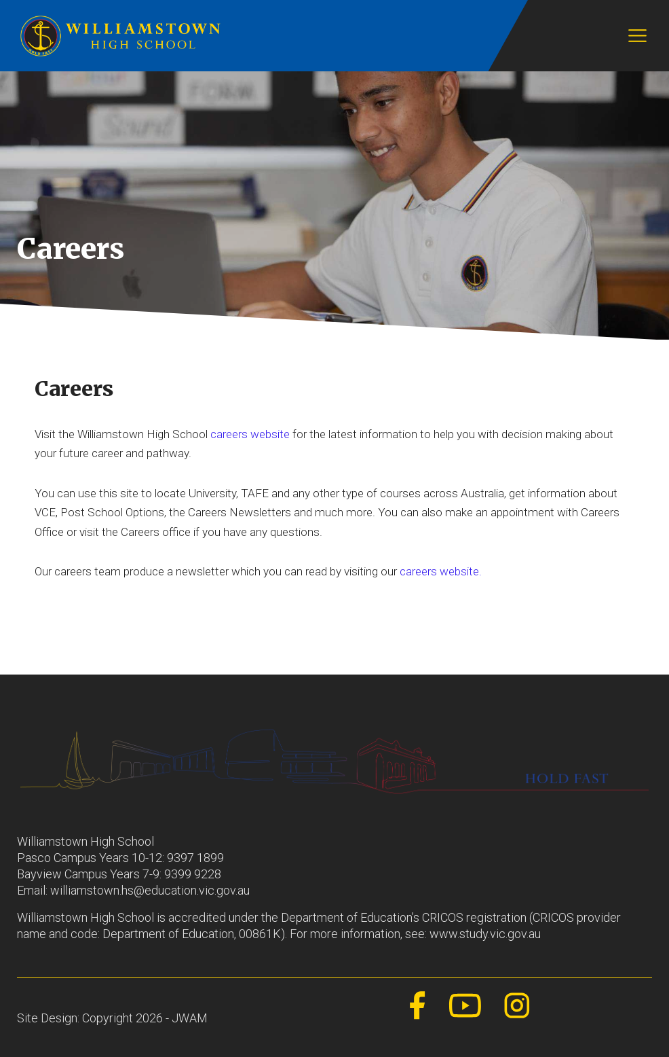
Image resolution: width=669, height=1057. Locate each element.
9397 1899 (195, 857)
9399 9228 (192, 874)
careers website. (441, 571)
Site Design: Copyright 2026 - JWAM (112, 1018)
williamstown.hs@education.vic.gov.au (150, 890)
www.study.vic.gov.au (485, 934)
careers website (250, 434)
